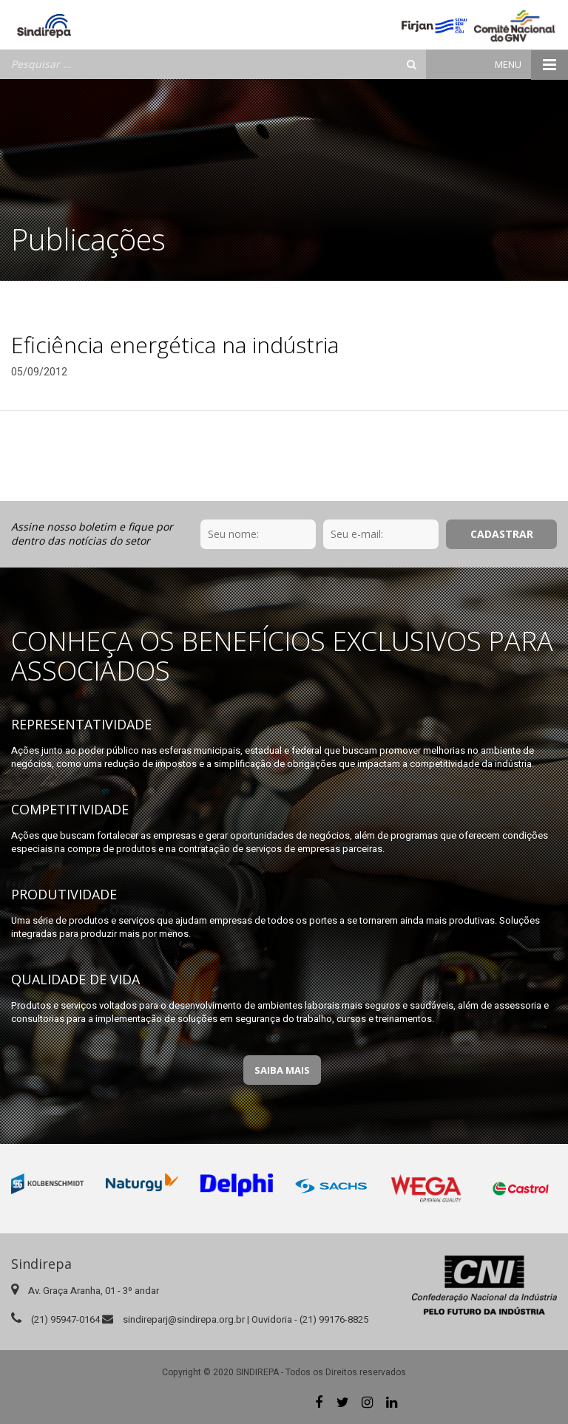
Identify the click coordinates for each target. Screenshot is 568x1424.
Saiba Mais (282, 1070)
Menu (531, 64)
